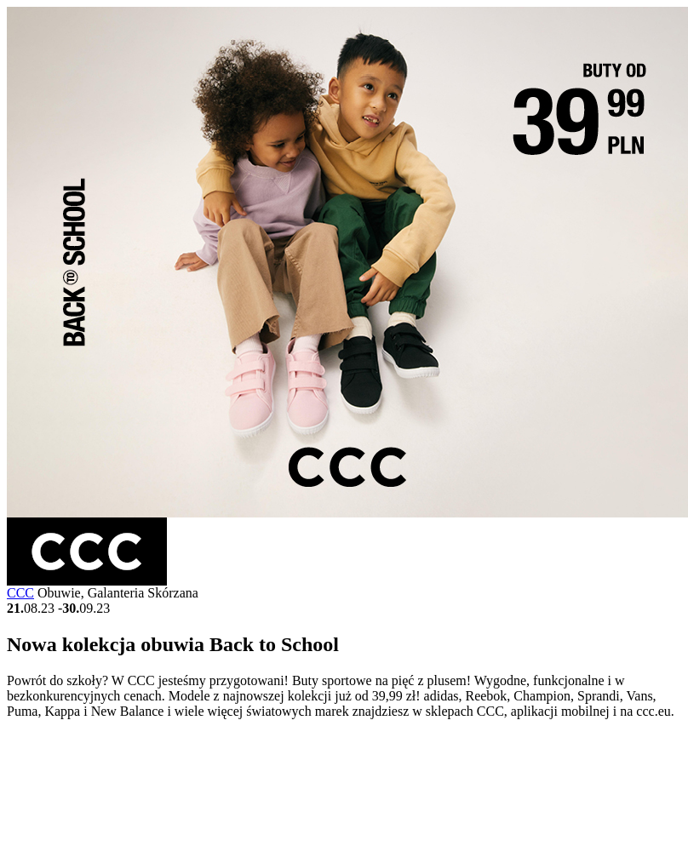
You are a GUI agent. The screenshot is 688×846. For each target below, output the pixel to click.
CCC (20, 593)
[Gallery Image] (347, 513)
